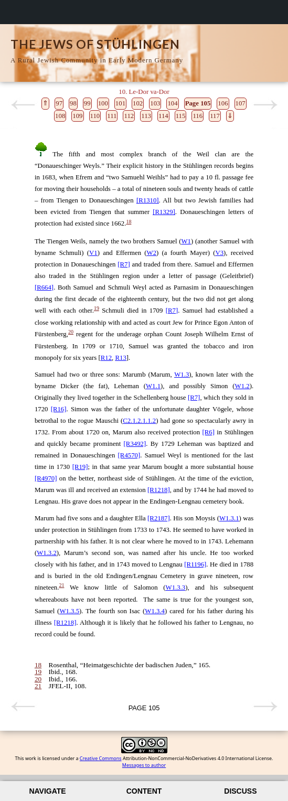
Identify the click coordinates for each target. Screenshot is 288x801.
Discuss (240, 791)
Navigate (47, 791)
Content (144, 791)
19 (96, 308)
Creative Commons (101, 758)
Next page (265, 105)
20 (70, 332)
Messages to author (144, 765)
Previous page (23, 105)
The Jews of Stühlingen (95, 44)
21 (61, 585)
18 (128, 222)
